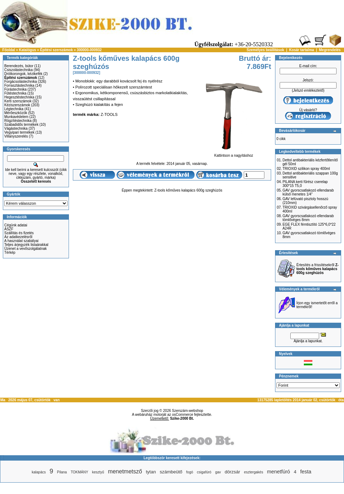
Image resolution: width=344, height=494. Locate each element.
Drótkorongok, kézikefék (23, 74)
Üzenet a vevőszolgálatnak (25, 249)
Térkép (9, 252)
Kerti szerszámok (18, 101)
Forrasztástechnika (19, 85)
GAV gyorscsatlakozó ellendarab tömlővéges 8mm (308, 218)
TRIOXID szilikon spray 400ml (306, 169)
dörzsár (232, 471)
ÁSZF (9, 229)
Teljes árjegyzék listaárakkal (26, 245)
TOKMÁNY (79, 472)
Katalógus (27, 50)
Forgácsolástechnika (20, 82)
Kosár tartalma (301, 50)
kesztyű (98, 472)
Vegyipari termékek (19, 132)
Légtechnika (13, 109)
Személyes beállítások (265, 50)
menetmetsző (125, 471)
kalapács (38, 472)
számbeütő (171, 471)
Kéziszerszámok (17, 105)
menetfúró (278, 471)
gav (218, 472)
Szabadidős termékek (21, 125)
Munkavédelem (16, 117)
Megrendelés (330, 50)
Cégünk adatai (15, 225)
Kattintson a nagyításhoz (234, 153)
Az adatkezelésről (18, 237)
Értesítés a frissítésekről (317, 269)
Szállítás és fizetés (19, 233)
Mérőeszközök (15, 113)
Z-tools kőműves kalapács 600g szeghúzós (188, 190)
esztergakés (253, 472)
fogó (189, 472)
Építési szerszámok (56, 50)
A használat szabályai (21, 241)
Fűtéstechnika (15, 93)
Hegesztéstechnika (19, 97)
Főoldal (8, 50)
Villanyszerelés (16, 136)
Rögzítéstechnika (18, 121)
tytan (151, 471)
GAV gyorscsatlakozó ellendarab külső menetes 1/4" (308, 192)
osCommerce (182, 415)
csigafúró (204, 472)
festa (305, 471)
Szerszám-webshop (187, 411)
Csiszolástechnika (18, 70)
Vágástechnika (16, 128)
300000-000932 (89, 50)
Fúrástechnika (15, 89)
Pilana (62, 472)
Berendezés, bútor (18, 66)
